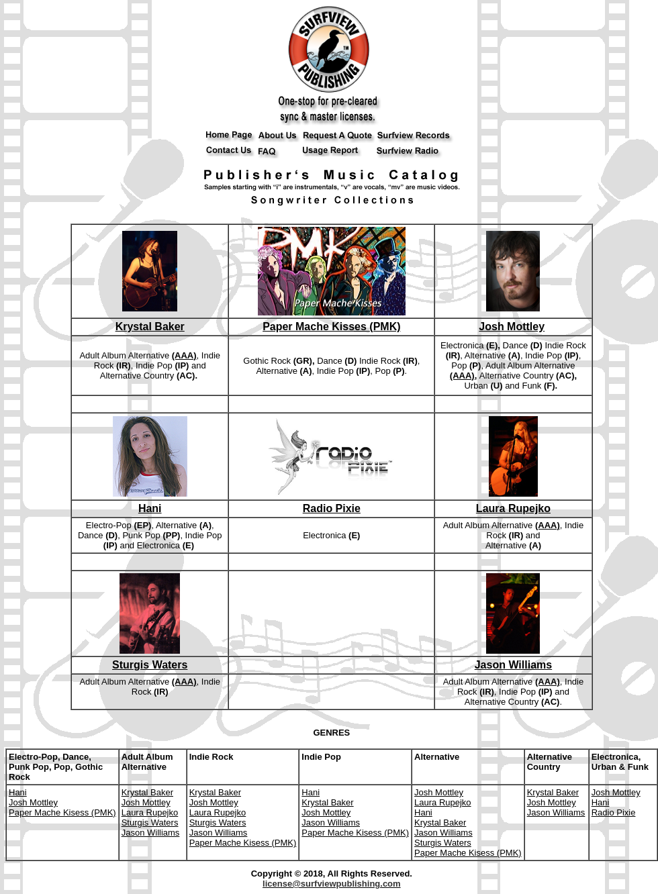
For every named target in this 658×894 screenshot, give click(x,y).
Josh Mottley (512, 326)
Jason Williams (513, 664)
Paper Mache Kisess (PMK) (62, 812)
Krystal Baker (150, 326)
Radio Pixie (332, 508)
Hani (150, 508)
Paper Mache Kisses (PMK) (331, 326)
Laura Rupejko (513, 508)
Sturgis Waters (149, 664)
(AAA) (184, 355)
